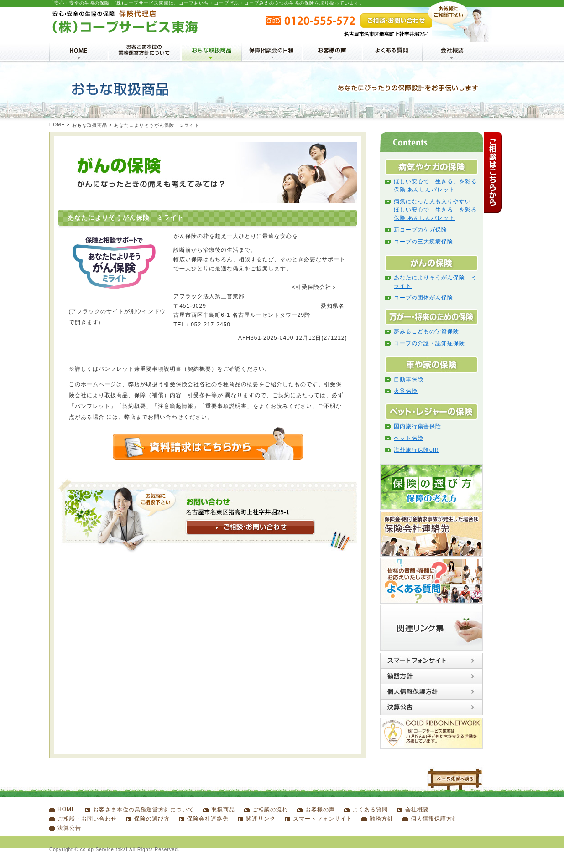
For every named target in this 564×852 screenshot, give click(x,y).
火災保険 (406, 391)
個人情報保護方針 (434, 819)
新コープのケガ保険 (420, 230)
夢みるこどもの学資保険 (426, 331)
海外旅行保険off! (416, 450)
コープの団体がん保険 (423, 297)
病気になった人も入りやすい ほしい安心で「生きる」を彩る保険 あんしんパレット (435, 209)
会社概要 (417, 809)
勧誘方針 (381, 819)
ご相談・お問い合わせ (87, 819)
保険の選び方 (152, 819)
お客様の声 (320, 809)
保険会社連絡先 (208, 819)
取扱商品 (223, 809)
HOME (57, 124)
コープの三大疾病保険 (423, 241)
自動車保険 (408, 379)
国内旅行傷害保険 (417, 426)
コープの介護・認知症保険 (429, 343)
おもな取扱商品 (89, 125)
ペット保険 (408, 438)
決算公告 (69, 828)
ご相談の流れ (270, 809)
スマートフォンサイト (322, 819)
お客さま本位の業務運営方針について (143, 809)
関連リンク (261, 819)
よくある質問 (370, 809)
